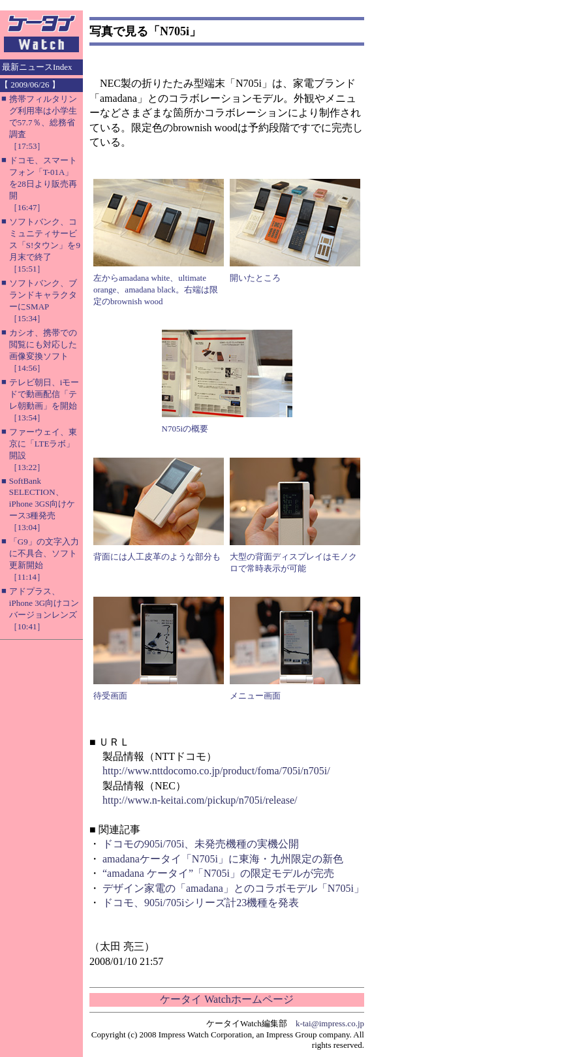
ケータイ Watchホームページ (226, 999)
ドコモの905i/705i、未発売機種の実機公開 (200, 843)
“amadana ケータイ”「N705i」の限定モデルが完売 (218, 873)
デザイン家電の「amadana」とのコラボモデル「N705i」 (233, 888)
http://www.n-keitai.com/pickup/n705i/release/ (199, 800)
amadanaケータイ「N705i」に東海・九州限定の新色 (222, 858)
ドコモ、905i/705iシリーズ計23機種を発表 (200, 902)
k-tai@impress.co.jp (330, 1023)
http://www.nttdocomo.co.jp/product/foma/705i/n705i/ (216, 770)
